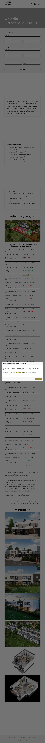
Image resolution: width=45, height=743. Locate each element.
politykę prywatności (17, 372)
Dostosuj (31, 379)
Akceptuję (39, 379)
